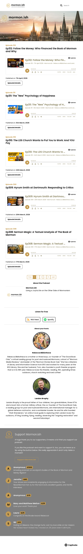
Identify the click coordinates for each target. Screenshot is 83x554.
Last (53, 277)
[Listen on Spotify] (49, 319)
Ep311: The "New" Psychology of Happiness (30, 95)
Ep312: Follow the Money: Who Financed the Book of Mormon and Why (41, 50)
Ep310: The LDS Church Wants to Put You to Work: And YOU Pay (40, 142)
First (30, 277)
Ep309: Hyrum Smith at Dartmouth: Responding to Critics (39, 187)
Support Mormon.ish (26, 459)
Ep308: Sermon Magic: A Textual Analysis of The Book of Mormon (38, 233)
